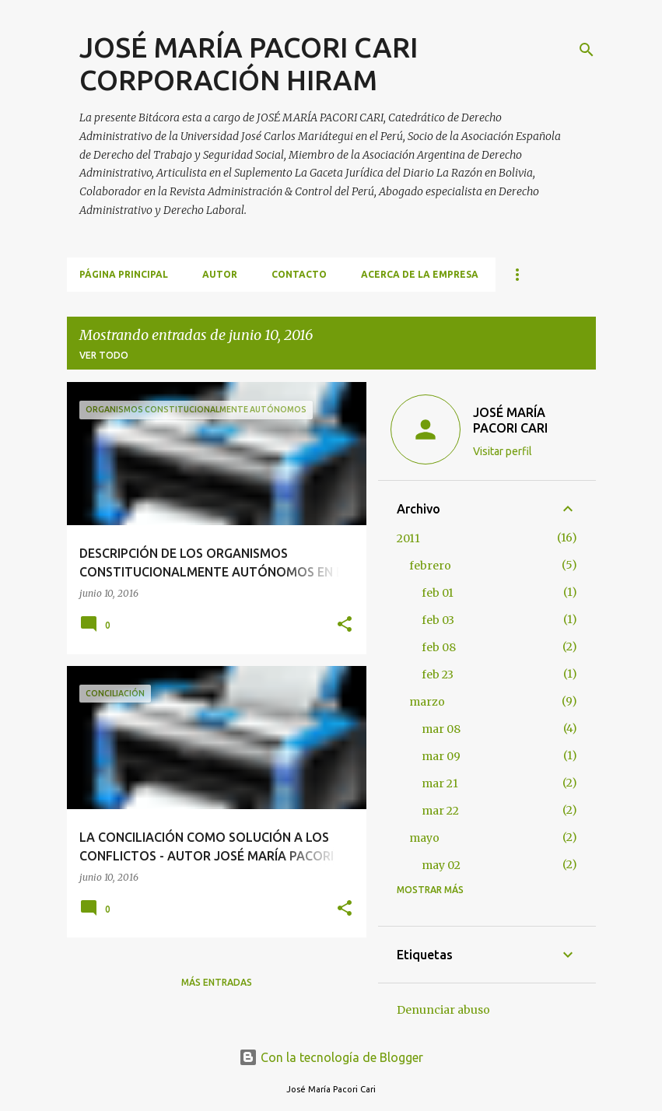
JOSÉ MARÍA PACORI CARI (510, 420)
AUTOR (219, 274)
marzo (427, 702)
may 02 (441, 865)
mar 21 (440, 783)
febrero (430, 566)
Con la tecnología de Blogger (331, 1057)
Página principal (123, 274)
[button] (344, 625)
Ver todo (103, 355)
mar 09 (441, 756)
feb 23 (438, 675)
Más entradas (216, 982)
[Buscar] (586, 49)
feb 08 (439, 647)
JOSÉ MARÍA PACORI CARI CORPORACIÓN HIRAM (248, 63)
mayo (424, 838)
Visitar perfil (502, 451)
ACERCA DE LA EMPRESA (419, 274)
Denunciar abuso (443, 1010)
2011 (408, 538)
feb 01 (438, 593)
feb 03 (438, 620)
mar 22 (440, 811)
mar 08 (441, 729)
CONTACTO (299, 274)
